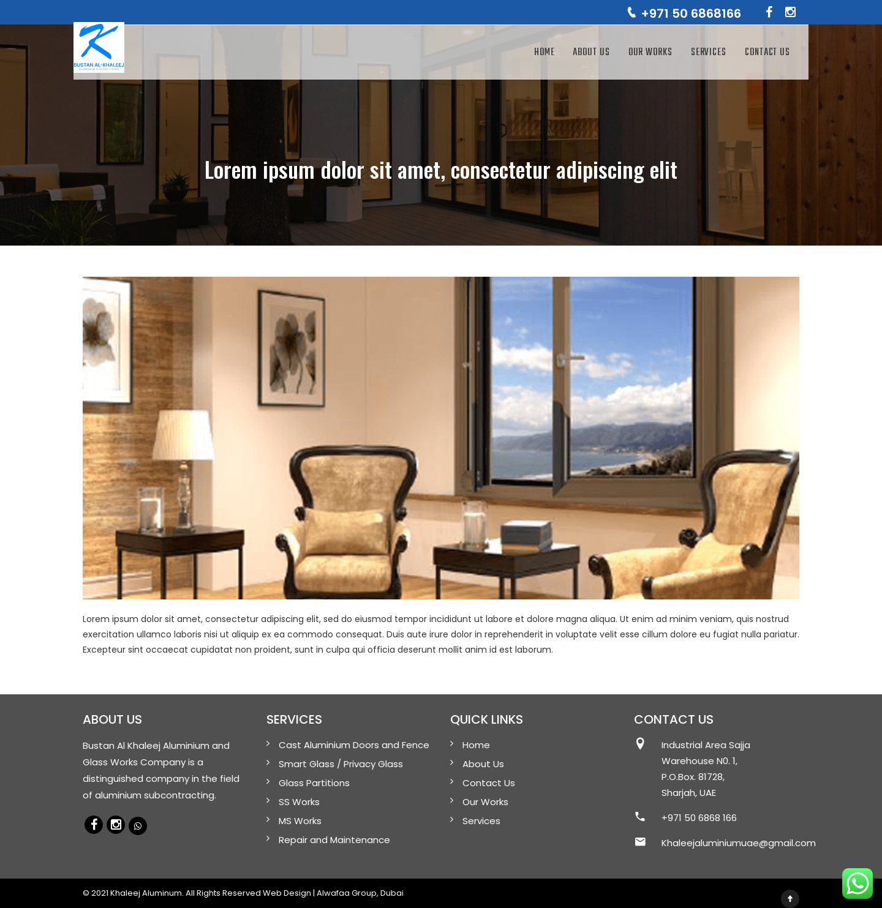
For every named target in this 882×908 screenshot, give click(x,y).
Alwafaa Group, (348, 893)
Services (708, 53)
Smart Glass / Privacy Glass (341, 763)
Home (544, 53)
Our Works (650, 53)
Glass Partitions (314, 782)
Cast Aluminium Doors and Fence (354, 744)
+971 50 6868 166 (699, 817)
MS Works (300, 820)
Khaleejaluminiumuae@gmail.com (739, 842)
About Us (591, 53)
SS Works (299, 801)
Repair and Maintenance (334, 839)
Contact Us (767, 53)
